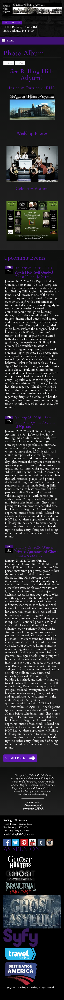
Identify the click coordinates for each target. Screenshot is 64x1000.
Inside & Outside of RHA (32, 88)
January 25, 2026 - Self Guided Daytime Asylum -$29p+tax (35, 422)
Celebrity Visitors (32, 188)
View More (15, 758)
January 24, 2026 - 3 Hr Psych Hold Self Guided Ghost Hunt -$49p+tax (34, 272)
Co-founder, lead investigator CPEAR (33, 807)
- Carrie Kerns (32, 802)
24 (9, 270)
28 (9, 549)
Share (8, 63)
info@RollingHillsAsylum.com (18, 834)
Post (19, 63)
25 (9, 419)
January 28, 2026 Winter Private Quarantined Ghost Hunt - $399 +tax (36, 551)
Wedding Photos (32, 133)
